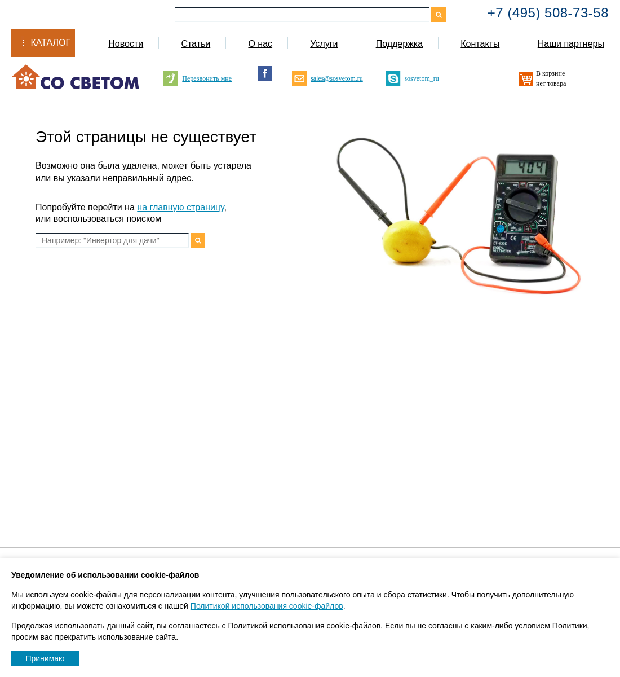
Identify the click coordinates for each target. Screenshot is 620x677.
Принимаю (44, 658)
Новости (125, 44)
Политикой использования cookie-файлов (267, 605)
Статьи (195, 44)
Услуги (324, 44)
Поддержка (399, 44)
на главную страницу (180, 207)
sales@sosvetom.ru (337, 78)
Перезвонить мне (207, 78)
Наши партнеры (571, 44)
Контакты (479, 44)
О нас (260, 44)
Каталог (50, 42)
